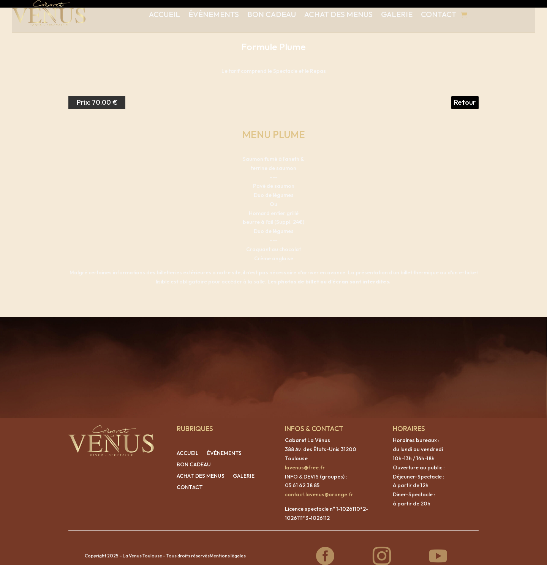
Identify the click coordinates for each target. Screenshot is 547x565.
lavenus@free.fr (305, 459)
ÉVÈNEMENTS (213, 14)
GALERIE (397, 14)
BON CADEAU (271, 14)
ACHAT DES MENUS (338, 14)
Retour (465, 94)
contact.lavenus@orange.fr (319, 486)
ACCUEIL (164, 14)
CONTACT (439, 14)
